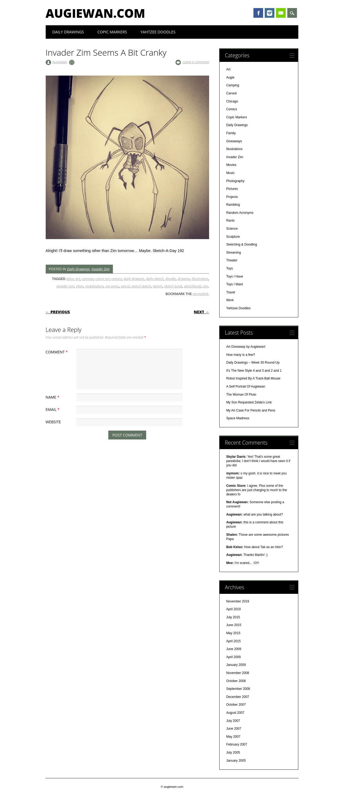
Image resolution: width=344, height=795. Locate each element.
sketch (158, 286)
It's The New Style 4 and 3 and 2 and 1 (254, 370)
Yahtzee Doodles (158, 31)
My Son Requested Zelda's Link (249, 402)
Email (281, 13)
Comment (57, 351)
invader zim (65, 286)
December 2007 (237, 697)
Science (232, 228)
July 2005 (233, 752)
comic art (102, 278)
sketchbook (192, 286)
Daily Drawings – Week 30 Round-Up (253, 362)
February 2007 (236, 744)
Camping (232, 85)
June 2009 (233, 649)
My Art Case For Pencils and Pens (250, 410)
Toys (229, 268)
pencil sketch (141, 286)
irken (80, 286)
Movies (231, 165)
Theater (231, 260)
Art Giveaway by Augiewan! (246, 347)
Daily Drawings (68, 31)
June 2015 (233, 625)
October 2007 (236, 705)
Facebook (258, 13)
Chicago (232, 101)
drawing (184, 278)
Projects (232, 197)
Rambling (233, 205)
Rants (230, 220)
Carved (231, 93)
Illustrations (234, 149)
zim (205, 286)
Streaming (233, 252)
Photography (235, 181)
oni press (112, 286)
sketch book (173, 286)
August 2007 (235, 713)
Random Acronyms (239, 213)
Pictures (232, 189)
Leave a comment (195, 61)
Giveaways (234, 141)
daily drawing (134, 278)
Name (53, 397)
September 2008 (238, 689)
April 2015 (233, 641)
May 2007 (233, 737)
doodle (170, 278)
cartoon (88, 278)
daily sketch (155, 278)
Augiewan (59, 61)
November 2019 (237, 601)
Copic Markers (112, 31)
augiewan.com (95, 13)
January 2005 (236, 760)
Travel (230, 292)
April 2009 (233, 657)
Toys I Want (234, 284)
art (78, 278)
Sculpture (233, 237)
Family (231, 133)
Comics (231, 109)
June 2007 (233, 728)
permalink (200, 293)
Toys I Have (234, 276)
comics (117, 278)
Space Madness (237, 418)
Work (230, 300)
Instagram (269, 13)
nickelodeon (94, 286)
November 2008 (237, 673)
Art (228, 69)
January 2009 (236, 665)
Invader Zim (100, 269)
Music (230, 173)
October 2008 (236, 681)
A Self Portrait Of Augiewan (245, 386)
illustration (200, 278)
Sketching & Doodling (241, 244)
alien (70, 278)
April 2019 (233, 609)
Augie (230, 77)
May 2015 (233, 633)
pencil (125, 286)
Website (53, 421)
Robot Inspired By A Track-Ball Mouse (253, 378)
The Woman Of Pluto (241, 394)
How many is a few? (240, 355)
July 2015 (233, 617)
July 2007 (233, 721)
